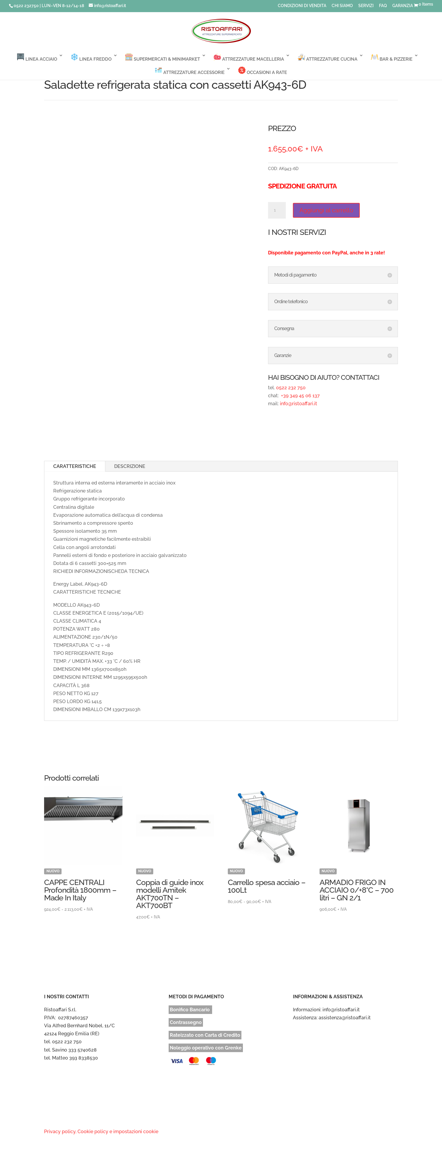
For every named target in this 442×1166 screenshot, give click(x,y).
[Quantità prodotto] (277, 210)
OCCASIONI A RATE (262, 71)
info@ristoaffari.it (298, 403)
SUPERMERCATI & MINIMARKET (162, 57)
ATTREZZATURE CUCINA (327, 57)
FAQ (383, 6)
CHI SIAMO (342, 6)
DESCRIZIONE (129, 466)
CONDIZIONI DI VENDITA (302, 6)
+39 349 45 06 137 (300, 395)
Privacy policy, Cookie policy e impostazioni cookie (101, 1131)
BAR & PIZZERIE (391, 57)
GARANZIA (402, 6)
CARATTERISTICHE (74, 466)
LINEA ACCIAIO (37, 57)
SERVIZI (366, 6)
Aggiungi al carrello (326, 210)
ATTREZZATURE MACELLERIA (249, 57)
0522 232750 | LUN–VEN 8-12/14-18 (49, 5)
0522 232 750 (291, 387)
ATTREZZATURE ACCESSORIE (190, 71)
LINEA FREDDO (91, 57)
